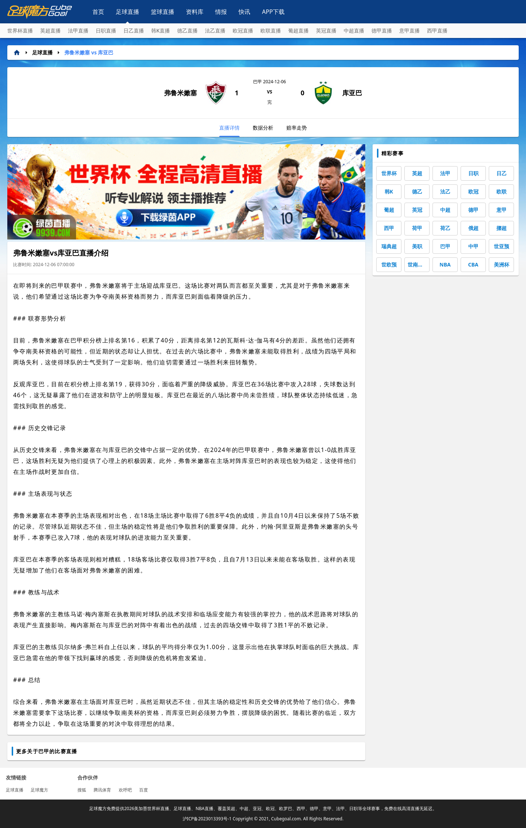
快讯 (244, 12)
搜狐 (81, 790)
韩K (389, 191)
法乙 (445, 191)
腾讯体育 (102, 790)
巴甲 (445, 246)
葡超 (389, 209)
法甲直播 (78, 30)
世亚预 (501, 246)
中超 (445, 209)
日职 (473, 173)
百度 (143, 790)
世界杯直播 (20, 30)
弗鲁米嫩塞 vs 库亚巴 (88, 52)
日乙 (501, 173)
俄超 (473, 228)
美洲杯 (501, 264)
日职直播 (106, 30)
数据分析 (263, 127)
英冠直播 (326, 30)
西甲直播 (437, 30)
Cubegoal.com (286, 819)
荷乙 (445, 228)
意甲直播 (409, 30)
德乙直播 (187, 30)
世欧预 (389, 264)
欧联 (501, 191)
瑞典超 (389, 246)
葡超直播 (298, 30)
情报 (221, 12)
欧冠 (473, 191)
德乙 (417, 191)
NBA (444, 264)
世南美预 (418, 264)
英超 (417, 173)
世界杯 (389, 173)
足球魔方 (39, 790)
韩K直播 (160, 30)
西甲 (389, 228)
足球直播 (127, 12)
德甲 (473, 209)
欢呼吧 (125, 790)
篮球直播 (162, 12)
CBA (473, 264)
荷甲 (417, 228)
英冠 (417, 209)
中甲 (473, 246)
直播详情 (229, 130)
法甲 (445, 173)
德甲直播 (381, 30)
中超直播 (354, 30)
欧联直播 (270, 30)
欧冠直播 (243, 30)
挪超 (501, 228)
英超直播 (50, 30)
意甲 (501, 209)
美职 (417, 246)
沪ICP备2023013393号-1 (207, 819)
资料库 (194, 12)
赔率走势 (296, 127)
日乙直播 (133, 30)
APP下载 (273, 12)
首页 (98, 12)
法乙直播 (215, 30)
